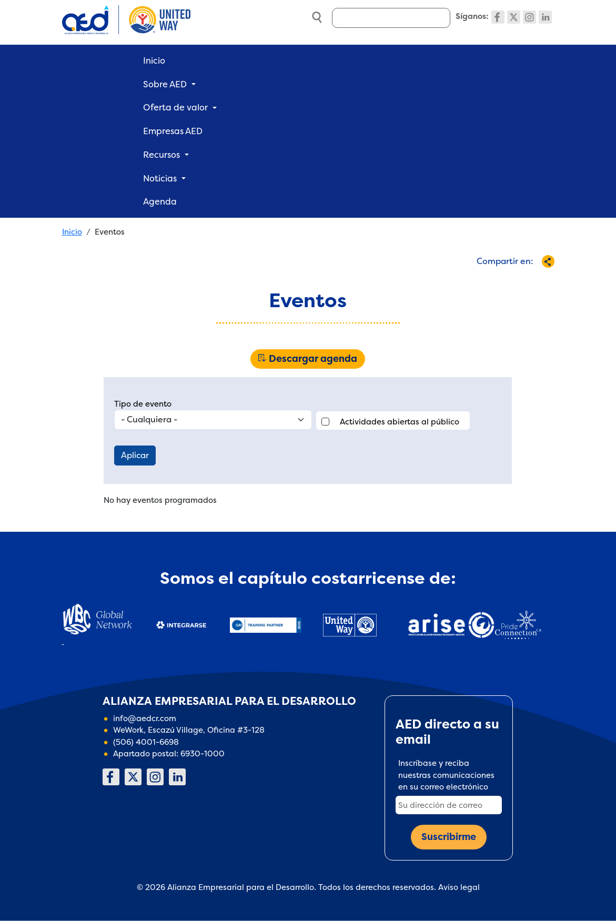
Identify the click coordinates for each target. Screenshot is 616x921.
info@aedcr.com (144, 718)
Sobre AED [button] (165, 84)
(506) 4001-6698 (146, 742)
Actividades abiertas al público (399, 422)
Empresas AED (173, 131)
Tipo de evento (142, 404)
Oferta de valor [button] (175, 107)
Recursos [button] (161, 154)
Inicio (154, 60)
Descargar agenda (313, 358)
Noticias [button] (160, 178)
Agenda (160, 201)
